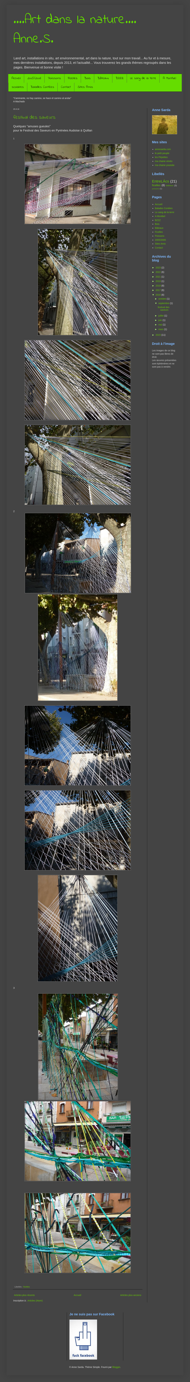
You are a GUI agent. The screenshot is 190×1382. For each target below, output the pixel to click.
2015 (158, 335)
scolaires (18, 87)
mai (160, 324)
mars (161, 329)
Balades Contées (42, 87)
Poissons (54, 78)
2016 (158, 294)
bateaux (169, 185)
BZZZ (119, 78)
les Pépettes (161, 157)
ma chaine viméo (163, 161)
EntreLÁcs (160, 181)
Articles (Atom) (35, 1300)
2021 (158, 276)
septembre (164, 303)
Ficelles (72, 78)
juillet (161, 315)
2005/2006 (34, 78)
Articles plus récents (24, 1295)
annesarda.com (163, 149)
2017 (158, 290)
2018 (158, 285)
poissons (155, 189)
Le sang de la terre (143, 78)
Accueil (16, 78)
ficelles (26, 1287)
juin (160, 320)
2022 (158, 272)
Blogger (116, 1367)
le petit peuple (162, 153)
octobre (162, 298)
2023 (158, 267)
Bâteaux (103, 78)
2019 (158, 281)
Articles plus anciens (130, 1295)
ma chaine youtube (164, 165)
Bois (87, 78)
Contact (66, 87)
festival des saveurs (34, 117)
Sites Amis (85, 87)
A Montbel (169, 78)
